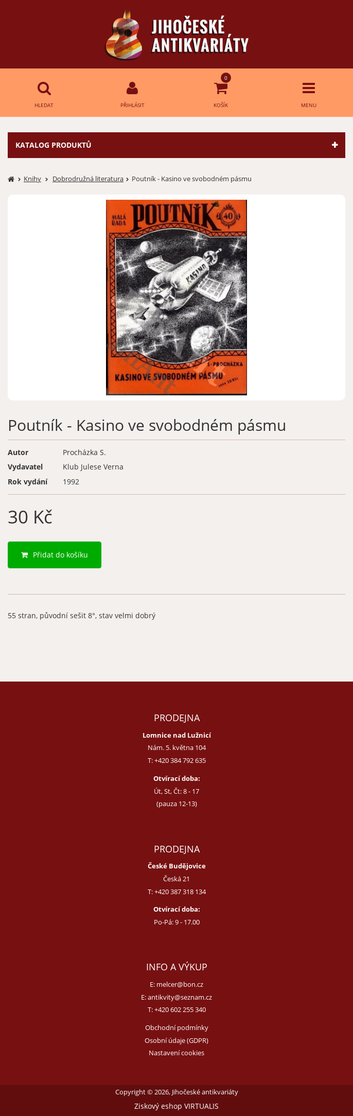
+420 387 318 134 (180, 891)
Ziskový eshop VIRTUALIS (176, 1106)
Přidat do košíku (54, 555)
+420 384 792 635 (180, 760)
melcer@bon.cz (179, 984)
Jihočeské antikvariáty (205, 1092)
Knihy (32, 178)
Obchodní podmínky (176, 1027)
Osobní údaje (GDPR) (176, 1040)
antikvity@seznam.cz (180, 997)
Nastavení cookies (176, 1052)
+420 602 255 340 (180, 1009)
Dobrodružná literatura (87, 178)
